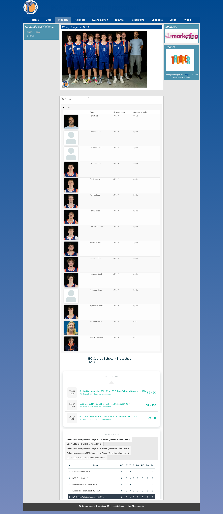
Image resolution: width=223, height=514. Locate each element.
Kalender (80, 20)
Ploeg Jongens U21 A (75, 27)
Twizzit (187, 20)
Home (35, 20)
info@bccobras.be (136, 506)
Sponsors (157, 20)
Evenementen (100, 20)
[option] (181, 36)
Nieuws (119, 20)
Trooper (187, 75)
